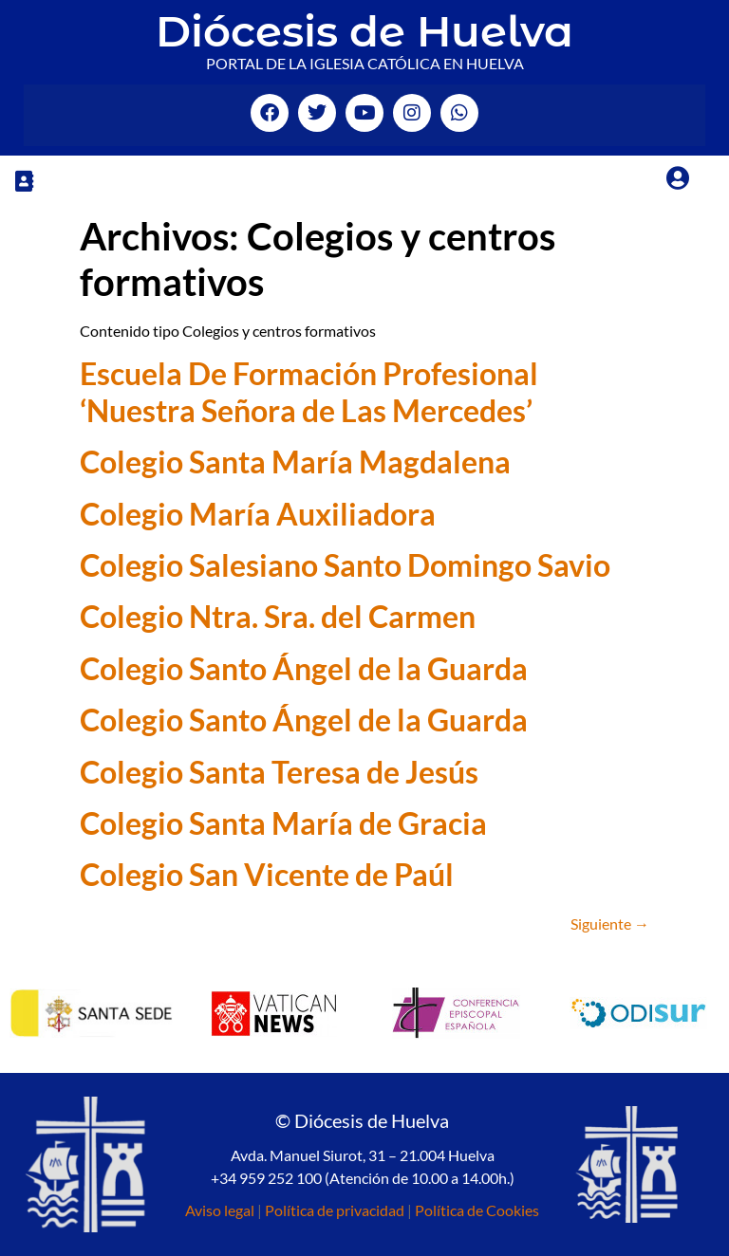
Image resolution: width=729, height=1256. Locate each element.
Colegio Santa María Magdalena (295, 461)
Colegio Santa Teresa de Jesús (279, 771)
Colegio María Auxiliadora (258, 513)
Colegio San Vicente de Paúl (267, 874)
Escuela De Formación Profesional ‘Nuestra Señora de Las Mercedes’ (309, 391)
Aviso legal (219, 1210)
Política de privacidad (334, 1210)
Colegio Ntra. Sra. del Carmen (278, 616)
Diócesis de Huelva (364, 31)
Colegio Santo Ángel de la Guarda (304, 668)
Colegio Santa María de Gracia (283, 822)
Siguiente (609, 923)
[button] (23, 180)
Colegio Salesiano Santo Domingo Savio (345, 564)
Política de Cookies (477, 1210)
